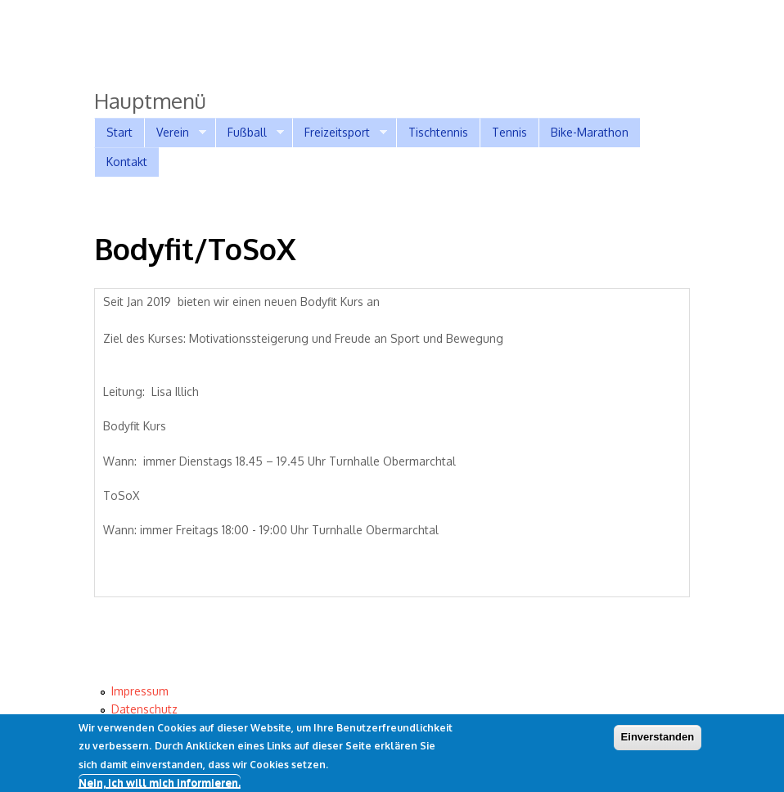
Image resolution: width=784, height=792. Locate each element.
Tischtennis (438, 132)
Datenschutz (144, 709)
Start (119, 132)
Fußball (249, 132)
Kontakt (126, 162)
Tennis (509, 132)
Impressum (140, 691)
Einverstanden (658, 740)
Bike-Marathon (590, 132)
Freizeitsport (339, 132)
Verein (175, 132)
